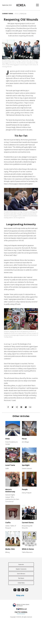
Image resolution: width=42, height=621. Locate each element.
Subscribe (21, 564)
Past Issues (21, 578)
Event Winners (21, 573)
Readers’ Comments (21, 569)
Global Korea (21, 583)
